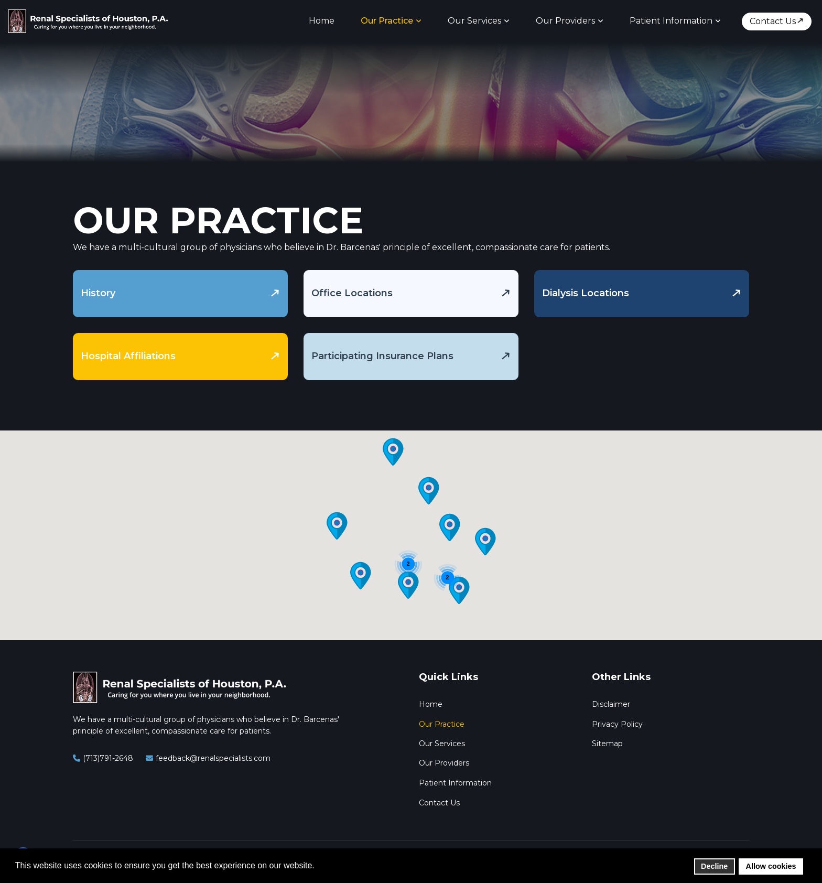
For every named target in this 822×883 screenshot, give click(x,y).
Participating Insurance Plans (382, 356)
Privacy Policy (617, 724)
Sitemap (607, 743)
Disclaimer (611, 704)
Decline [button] (714, 866)
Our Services (474, 21)
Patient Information (671, 21)
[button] (485, 541)
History (98, 293)
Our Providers (565, 21)
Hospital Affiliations (128, 356)
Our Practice (387, 21)
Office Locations (352, 293)
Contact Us (773, 21)
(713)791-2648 (108, 758)
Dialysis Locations (585, 293)
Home (321, 21)
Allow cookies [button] (771, 866)
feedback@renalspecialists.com (213, 758)
